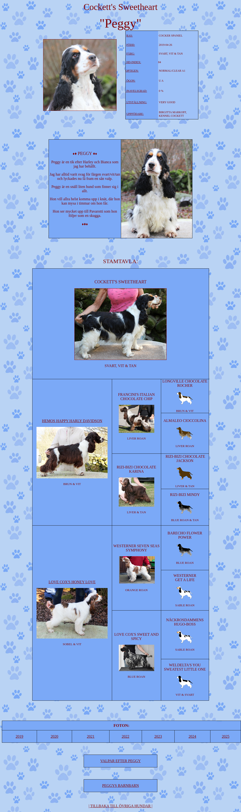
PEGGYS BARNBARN (120, 786)
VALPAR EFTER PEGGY (120, 761)
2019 (19, 736)
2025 (225, 736)
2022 (125, 736)
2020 (54, 736)
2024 (192, 736)
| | (120, 806)
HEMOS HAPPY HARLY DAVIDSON (72, 421)
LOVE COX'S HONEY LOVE (72, 582)
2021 (90, 736)
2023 (158, 736)
